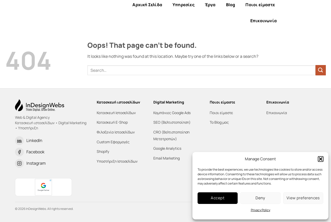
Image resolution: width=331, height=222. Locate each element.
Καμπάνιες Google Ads (172, 112)
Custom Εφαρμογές (113, 141)
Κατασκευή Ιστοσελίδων (116, 112)
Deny (260, 198)
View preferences (303, 198)
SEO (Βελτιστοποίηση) (172, 122)
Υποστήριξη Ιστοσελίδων (117, 161)
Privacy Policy (260, 210)
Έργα (210, 4)
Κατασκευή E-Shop (112, 122)
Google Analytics (167, 148)
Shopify (103, 151)
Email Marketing (166, 158)
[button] (320, 159)
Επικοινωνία (263, 20)
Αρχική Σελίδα (147, 4)
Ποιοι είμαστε (260, 4)
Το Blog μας (219, 122)
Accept (217, 198)
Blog (230, 4)
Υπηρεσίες (183, 4)
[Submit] (320, 70)
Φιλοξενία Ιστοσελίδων (116, 132)
